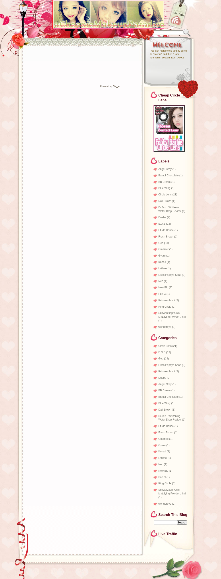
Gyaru (162, 255)
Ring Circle (164, 306)
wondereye (164, 326)
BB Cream (164, 181)
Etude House (166, 230)
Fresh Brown (165, 236)
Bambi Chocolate (168, 175)
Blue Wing (164, 188)
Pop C (162, 293)
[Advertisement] (33, 56)
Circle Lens (165, 194)
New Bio (163, 287)
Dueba (162, 217)
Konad (162, 262)
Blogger (116, 86)
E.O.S (161, 223)
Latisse (162, 268)
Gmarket (163, 249)
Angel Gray (165, 169)
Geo (160, 243)
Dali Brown (164, 201)
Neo (160, 281)
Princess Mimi (166, 300)
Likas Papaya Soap (169, 274)
